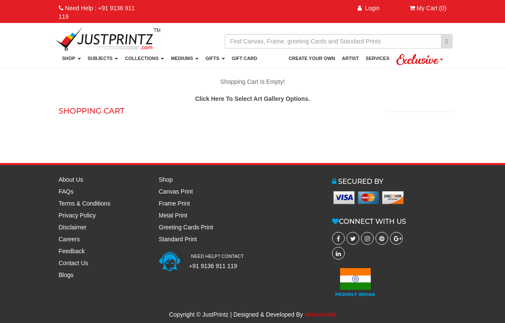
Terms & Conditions (84, 203)
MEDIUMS (185, 58)
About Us (71, 179)
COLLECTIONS (144, 58)
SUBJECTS (103, 58)
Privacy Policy (77, 215)
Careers (69, 239)
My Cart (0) (428, 8)
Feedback (72, 251)
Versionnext (320, 314)
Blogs (66, 275)
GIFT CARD (244, 58)
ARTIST (350, 58)
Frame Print (174, 203)
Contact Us (73, 263)
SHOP (71, 58)
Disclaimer (73, 227)
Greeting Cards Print (186, 227)
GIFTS (215, 58)
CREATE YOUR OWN (312, 58)
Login (369, 8)
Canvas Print (176, 191)
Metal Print (173, 215)
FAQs (66, 191)
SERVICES (377, 58)
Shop (166, 179)
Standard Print (178, 239)
